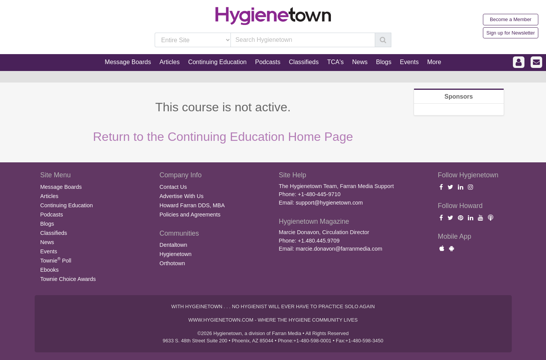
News (47, 242)
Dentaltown (173, 245)
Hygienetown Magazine (314, 221)
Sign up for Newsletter (510, 33)
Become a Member (510, 19)
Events (48, 251)
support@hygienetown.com (329, 203)
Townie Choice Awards (68, 279)
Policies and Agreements (190, 214)
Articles (49, 196)
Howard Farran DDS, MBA (192, 205)
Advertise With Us (182, 196)
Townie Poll (56, 259)
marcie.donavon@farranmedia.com (339, 249)
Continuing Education (66, 205)
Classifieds (53, 233)
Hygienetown (176, 254)
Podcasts (51, 214)
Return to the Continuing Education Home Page (223, 137)
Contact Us (173, 187)
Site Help (292, 175)
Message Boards (61, 187)
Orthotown (172, 263)
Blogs (47, 224)
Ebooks (49, 270)
